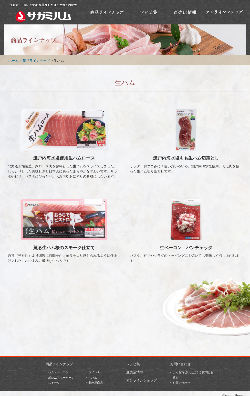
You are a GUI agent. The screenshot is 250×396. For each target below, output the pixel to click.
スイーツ (54, 383)
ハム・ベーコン (58, 372)
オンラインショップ (222, 12)
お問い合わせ (180, 364)
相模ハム (43, 12)
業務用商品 (95, 383)
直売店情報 (183, 12)
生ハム (92, 377)
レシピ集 (133, 364)
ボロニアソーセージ (61, 377)
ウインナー (95, 372)
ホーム (13, 61)
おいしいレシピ (147, 12)
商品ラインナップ (107, 12)
